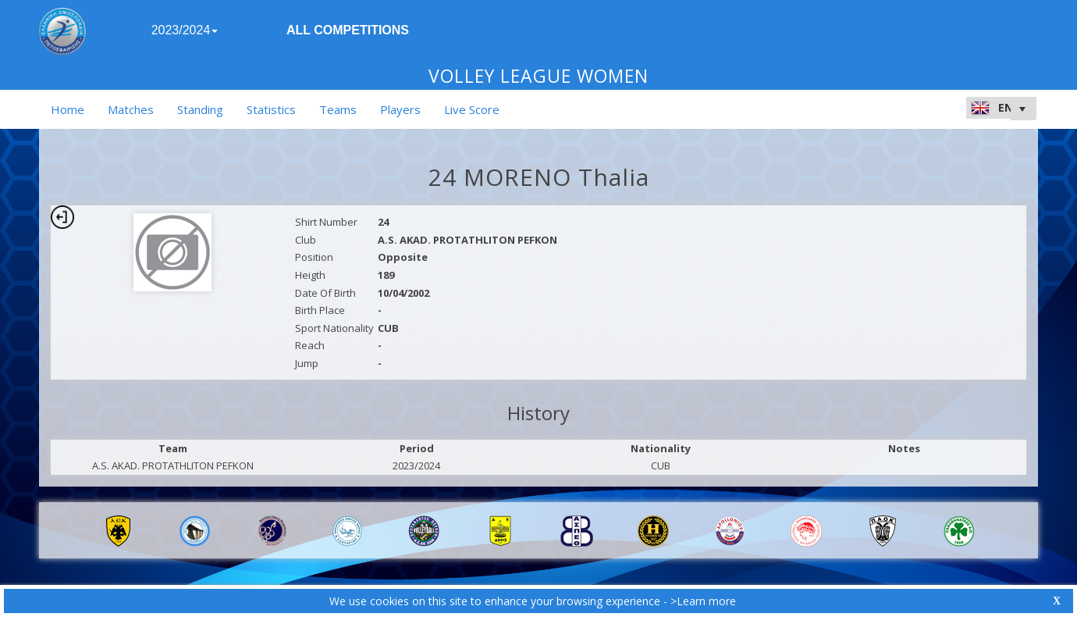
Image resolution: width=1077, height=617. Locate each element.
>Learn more (703, 601)
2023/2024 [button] (185, 30)
